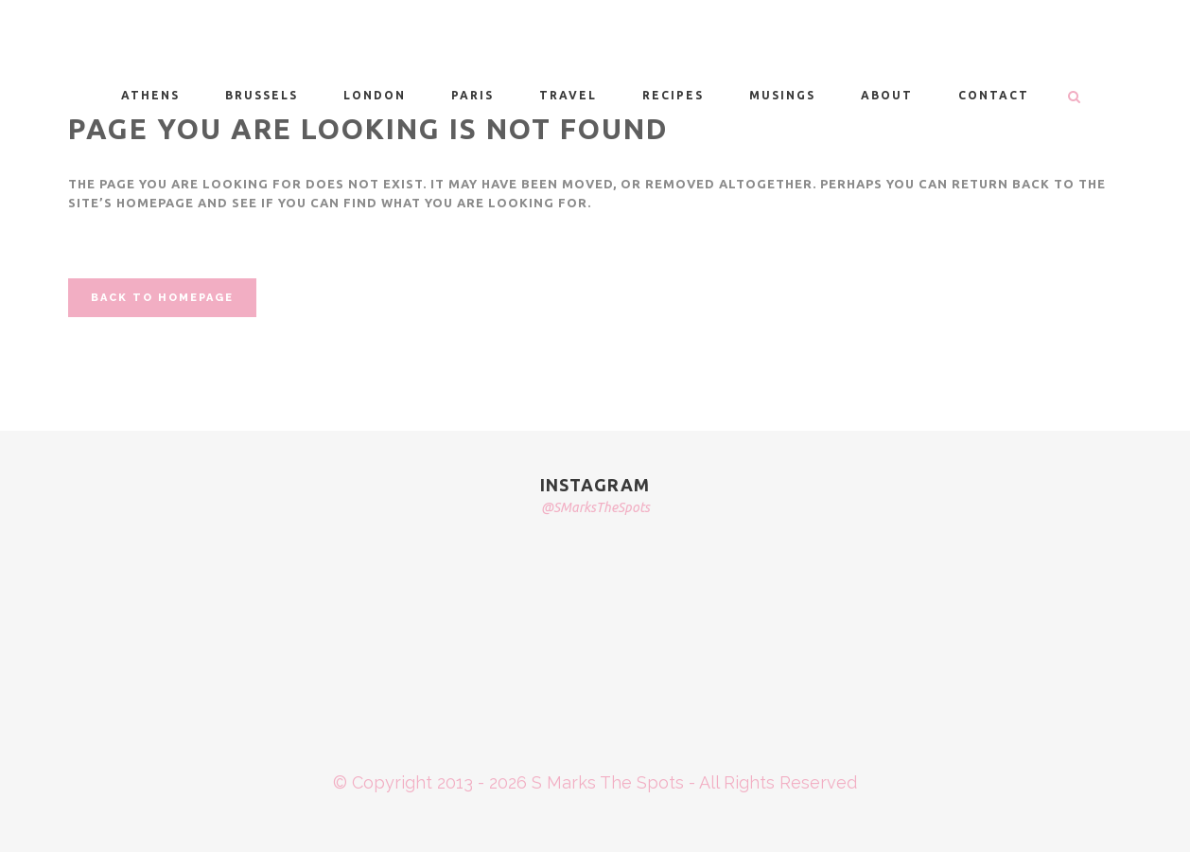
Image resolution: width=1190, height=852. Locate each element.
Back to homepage (162, 298)
